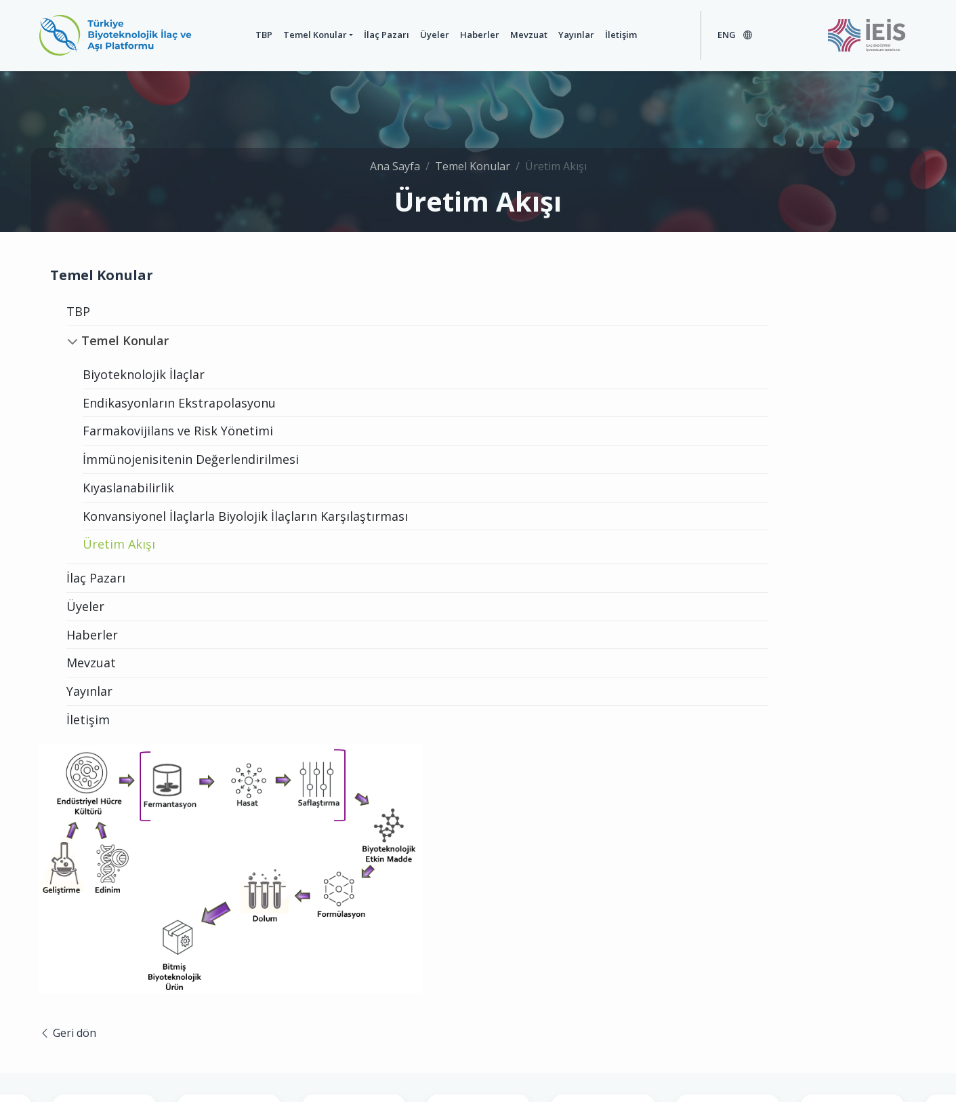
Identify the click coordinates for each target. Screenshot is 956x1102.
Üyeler (414, 34)
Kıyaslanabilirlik (128, 487)
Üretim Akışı (119, 561)
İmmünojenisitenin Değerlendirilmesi (191, 459)
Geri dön (365, 552)
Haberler (459, 34)
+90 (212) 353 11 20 (535, 980)
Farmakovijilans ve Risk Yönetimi (178, 430)
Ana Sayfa (395, 158)
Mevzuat (508, 34)
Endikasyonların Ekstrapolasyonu (179, 403)
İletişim (601, 34)
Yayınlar (556, 34)
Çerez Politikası (619, 1067)
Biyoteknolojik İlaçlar (144, 374)
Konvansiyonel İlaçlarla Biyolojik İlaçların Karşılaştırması (175, 524)
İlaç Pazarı (366, 34)
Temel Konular (294, 34)
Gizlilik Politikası (523, 1067)
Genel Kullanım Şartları (408, 1067)
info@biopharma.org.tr (651, 980)
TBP (242, 34)
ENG (724, 34)
